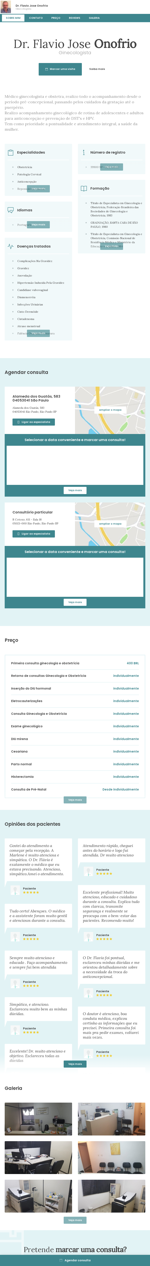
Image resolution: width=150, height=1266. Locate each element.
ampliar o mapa (110, 410)
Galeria (94, 18)
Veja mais (75, 490)
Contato (36, 18)
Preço (55, 18)
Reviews (74, 18)
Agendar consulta (75, 1260)
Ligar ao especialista (33, 422)
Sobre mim (13, 18)
